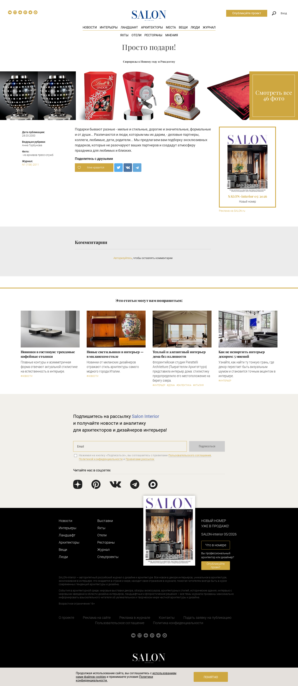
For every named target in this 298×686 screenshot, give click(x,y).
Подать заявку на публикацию (207, 618)
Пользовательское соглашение (119, 623)
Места (171, 27)
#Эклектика (184, 385)
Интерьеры (109, 27)
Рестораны (153, 35)
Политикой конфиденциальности (101, 459)
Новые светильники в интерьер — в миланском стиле (115, 354)
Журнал (209, 27)
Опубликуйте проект (246, 13)
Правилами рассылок (140, 459)
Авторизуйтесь (122, 258)
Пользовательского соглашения (189, 455)
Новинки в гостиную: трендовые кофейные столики (48, 354)
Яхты (124, 35)
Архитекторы (152, 27)
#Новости (26, 376)
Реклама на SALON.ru (232, 210)
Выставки (105, 521)
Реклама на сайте (97, 618)
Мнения (171, 35)
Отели (136, 35)
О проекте (66, 618)
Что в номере (215, 545)
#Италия (198, 385)
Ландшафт (129, 27)
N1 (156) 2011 (30, 164)
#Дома (171, 385)
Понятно (211, 677)
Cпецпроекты (108, 557)
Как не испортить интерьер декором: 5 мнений (242, 354)
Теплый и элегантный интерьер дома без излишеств (179, 354)
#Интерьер (159, 385)
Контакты (167, 618)
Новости (90, 27)
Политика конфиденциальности (178, 623)
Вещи (183, 27)
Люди (195, 27)
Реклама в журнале (134, 618)
